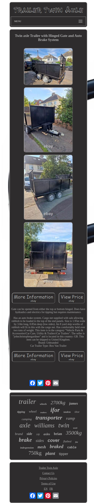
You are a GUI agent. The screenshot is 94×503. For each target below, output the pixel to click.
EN (46, 488)
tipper (63, 454)
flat (76, 442)
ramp (70, 418)
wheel (33, 411)
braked (56, 446)
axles (47, 434)
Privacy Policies (48, 478)
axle (24, 425)
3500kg (74, 433)
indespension (27, 447)
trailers (43, 412)
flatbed (67, 441)
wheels (43, 404)
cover (53, 440)
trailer (27, 401)
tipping (21, 411)
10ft (38, 434)
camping (27, 419)
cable (71, 447)
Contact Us (48, 473)
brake (25, 440)
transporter (48, 417)
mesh (42, 447)
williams (44, 425)
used (75, 428)
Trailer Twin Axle (48, 467)
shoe (77, 411)
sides (40, 440)
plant (50, 453)
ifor (55, 409)
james (73, 403)
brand (19, 434)
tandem (67, 412)
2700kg (58, 402)
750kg (35, 453)
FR (51, 488)
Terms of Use (48, 483)
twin (63, 425)
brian (58, 434)
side (29, 434)
